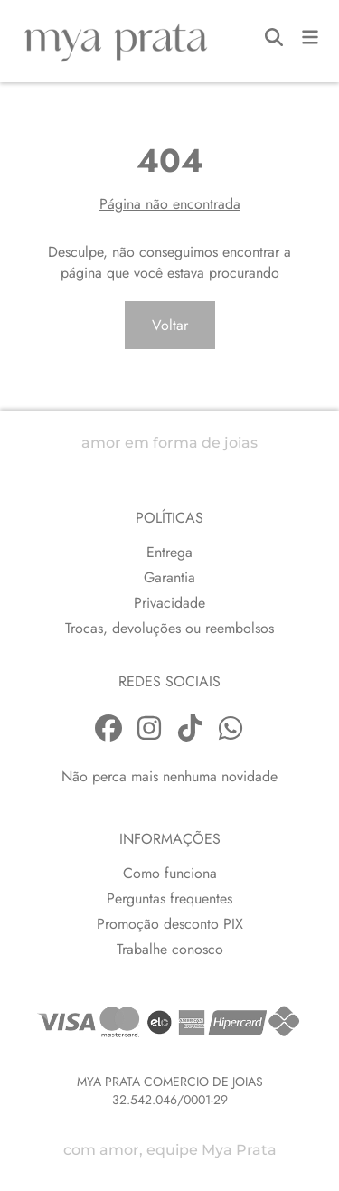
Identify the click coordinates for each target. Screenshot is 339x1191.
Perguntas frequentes (169, 898)
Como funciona (170, 873)
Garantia (169, 577)
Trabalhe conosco (170, 949)
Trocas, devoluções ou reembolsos (169, 628)
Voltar (170, 325)
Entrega (169, 552)
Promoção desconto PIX (170, 923)
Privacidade (169, 602)
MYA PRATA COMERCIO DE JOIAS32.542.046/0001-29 (170, 1091)
